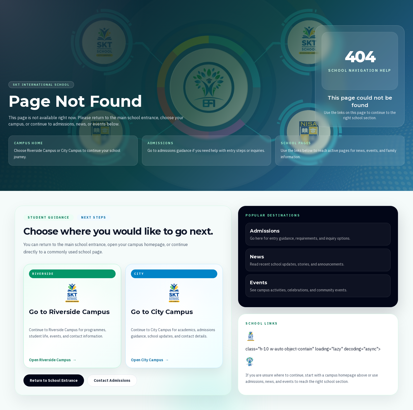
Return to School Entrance (54, 380)
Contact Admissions (112, 380)
